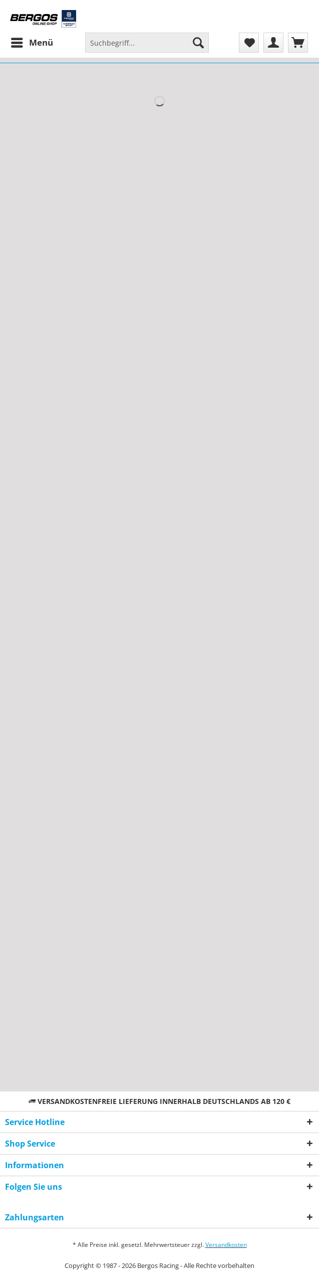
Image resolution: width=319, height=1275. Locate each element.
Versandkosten (226, 1244)
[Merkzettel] (249, 43)
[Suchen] (198, 43)
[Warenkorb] (298, 43)
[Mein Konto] (273, 43)
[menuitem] (31, 43)
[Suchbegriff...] (147, 43)
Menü (32, 41)
